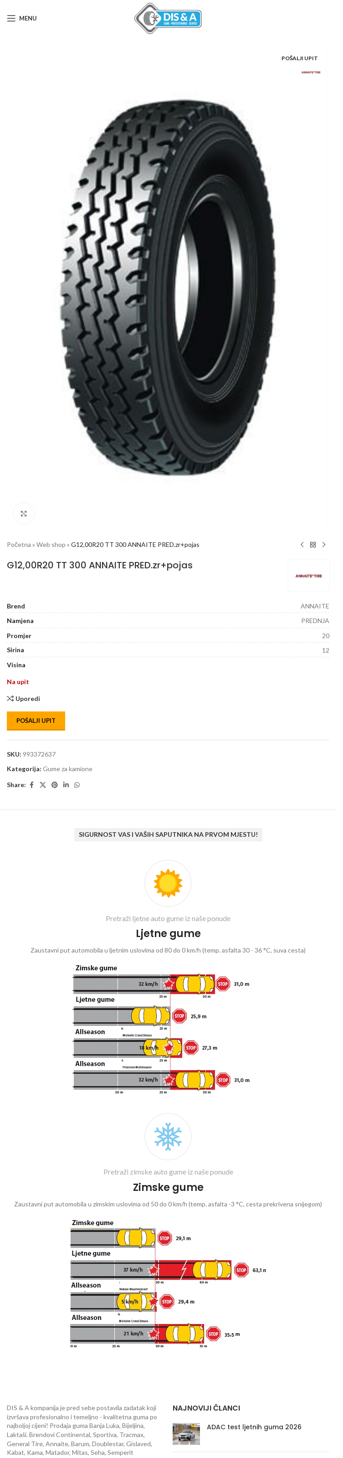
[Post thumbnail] (186, 1434)
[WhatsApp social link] (77, 785)
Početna (19, 544)
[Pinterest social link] (55, 785)
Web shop (51, 544)
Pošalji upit (36, 720)
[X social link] (43, 785)
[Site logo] (168, 17)
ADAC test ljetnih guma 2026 (254, 1427)
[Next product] (323, 545)
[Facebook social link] (31, 785)
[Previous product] (302, 545)
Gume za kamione (67, 769)
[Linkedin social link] (66, 785)
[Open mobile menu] (21, 18)
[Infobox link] (168, 980)
